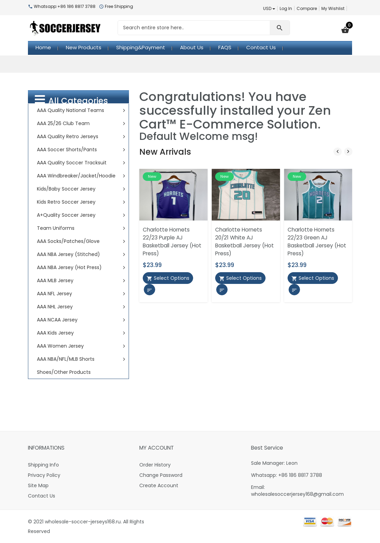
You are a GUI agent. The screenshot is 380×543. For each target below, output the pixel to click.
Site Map (38, 485)
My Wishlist (332, 8)
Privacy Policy (44, 475)
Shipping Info (43, 464)
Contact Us (41, 495)
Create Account (158, 485)
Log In (286, 8)
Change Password (160, 475)
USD (269, 8)
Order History (155, 464)
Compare (307, 8)
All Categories (71, 100)
